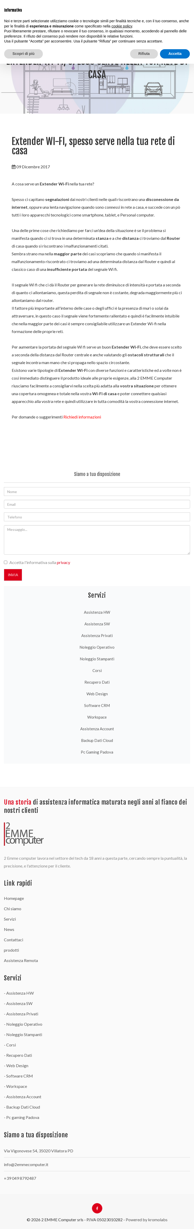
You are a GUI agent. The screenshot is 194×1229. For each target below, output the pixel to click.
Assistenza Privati (97, 635)
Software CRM (97, 705)
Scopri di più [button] (23, 54)
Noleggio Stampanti (97, 658)
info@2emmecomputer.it (26, 1164)
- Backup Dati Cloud (22, 1106)
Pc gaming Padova (97, 752)
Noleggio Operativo (97, 647)
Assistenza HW (97, 612)
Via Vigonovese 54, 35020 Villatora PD (38, 1150)
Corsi (97, 670)
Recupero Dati (97, 682)
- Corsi (10, 1044)
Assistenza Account (97, 728)
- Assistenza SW (18, 1003)
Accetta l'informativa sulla (39, 562)
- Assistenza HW (19, 993)
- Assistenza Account (22, 1096)
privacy (63, 562)
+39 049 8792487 (20, 1178)
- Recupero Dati (18, 1055)
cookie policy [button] (121, 26)
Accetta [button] (175, 54)
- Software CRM (18, 1075)
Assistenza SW (97, 623)
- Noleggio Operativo (23, 1024)
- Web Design (16, 1065)
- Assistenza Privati (21, 1013)
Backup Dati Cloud (97, 740)
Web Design (97, 693)
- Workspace (15, 1086)
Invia (13, 575)
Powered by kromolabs (147, 1219)
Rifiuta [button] (144, 54)
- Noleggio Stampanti (23, 1034)
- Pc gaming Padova (21, 1117)
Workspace (97, 717)
